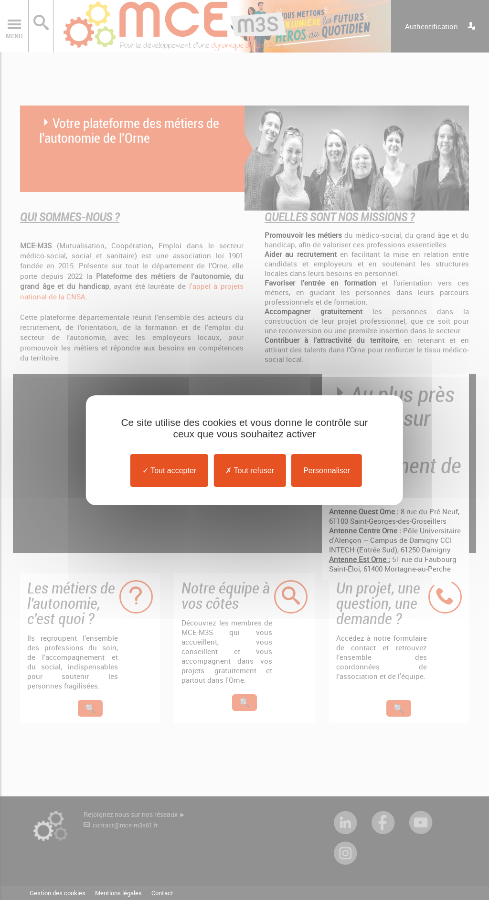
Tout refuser (249, 470)
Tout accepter (169, 470)
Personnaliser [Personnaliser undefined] (326, 470)
